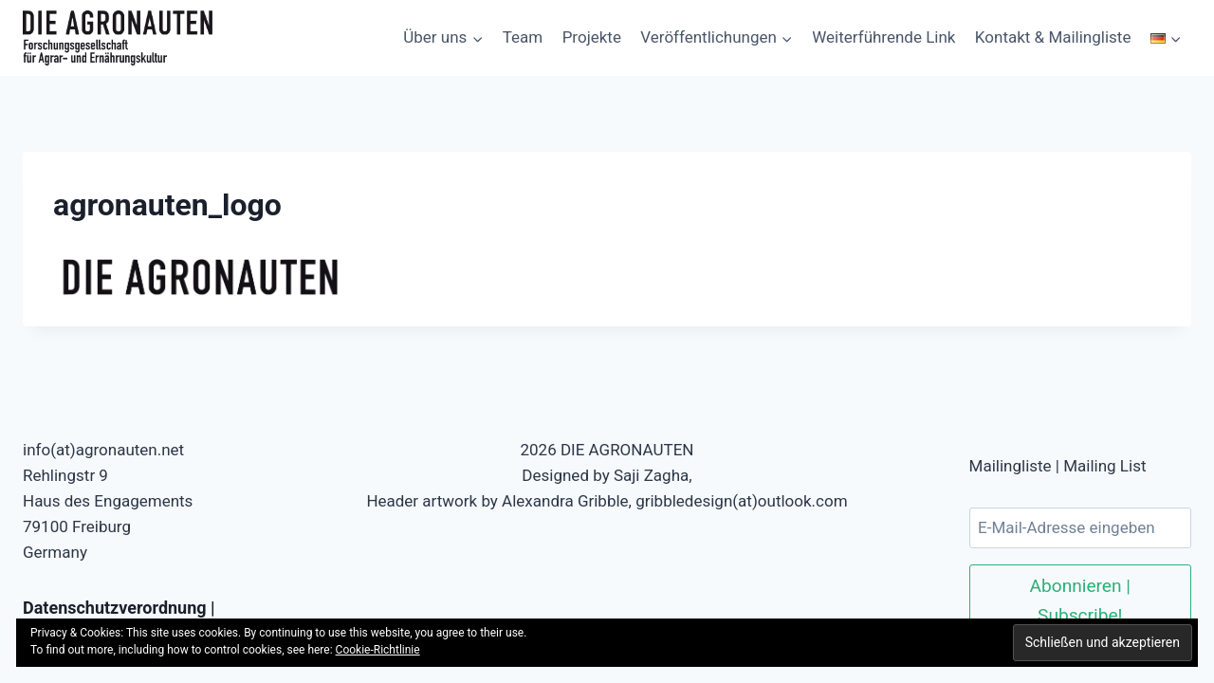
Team (523, 37)
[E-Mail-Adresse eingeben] (1080, 528)
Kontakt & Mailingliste (1053, 37)
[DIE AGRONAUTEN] (117, 37)
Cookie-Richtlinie (378, 649)
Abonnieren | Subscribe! (1080, 600)
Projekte (591, 37)
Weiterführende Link (883, 37)
